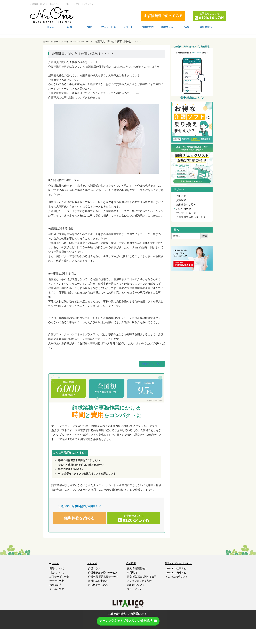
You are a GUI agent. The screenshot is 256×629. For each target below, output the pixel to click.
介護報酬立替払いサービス (191, 217)
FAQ (186, 27)
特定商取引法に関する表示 (141, 576)
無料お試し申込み (98, 580)
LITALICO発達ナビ (176, 572)
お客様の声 (147, 27)
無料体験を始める (79, 518)
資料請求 (181, 200)
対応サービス (108, 27)
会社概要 (131, 563)
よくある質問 (56, 588)
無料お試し (206, 27)
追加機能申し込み (98, 584)
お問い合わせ (183, 208)
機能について (56, 568)
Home (50, 27)
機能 (89, 27)
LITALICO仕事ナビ (176, 568)
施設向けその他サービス (178, 563)
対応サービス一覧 (186, 213)
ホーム (54, 563)
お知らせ (181, 196)
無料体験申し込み (186, 204)
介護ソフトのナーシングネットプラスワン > (61, 42)
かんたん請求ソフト (177, 576)
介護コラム (167, 27)
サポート (128, 27)
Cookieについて (135, 584)
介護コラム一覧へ (152, 364)
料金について (56, 572)
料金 (69, 27)
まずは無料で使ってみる (163, 16)
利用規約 (132, 572)
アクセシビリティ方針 (139, 580)
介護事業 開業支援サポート (103, 576)
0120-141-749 (211, 18)
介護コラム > (86, 42)
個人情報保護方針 (137, 568)
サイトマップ (134, 588)
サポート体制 (56, 580)
